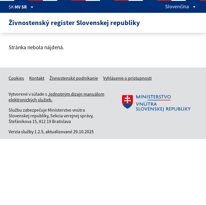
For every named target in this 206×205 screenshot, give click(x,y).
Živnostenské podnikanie (73, 78)
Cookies (16, 78)
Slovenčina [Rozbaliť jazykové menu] (180, 6)
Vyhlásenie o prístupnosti (127, 78)
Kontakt (36, 78)
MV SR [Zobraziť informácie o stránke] (24, 7)
